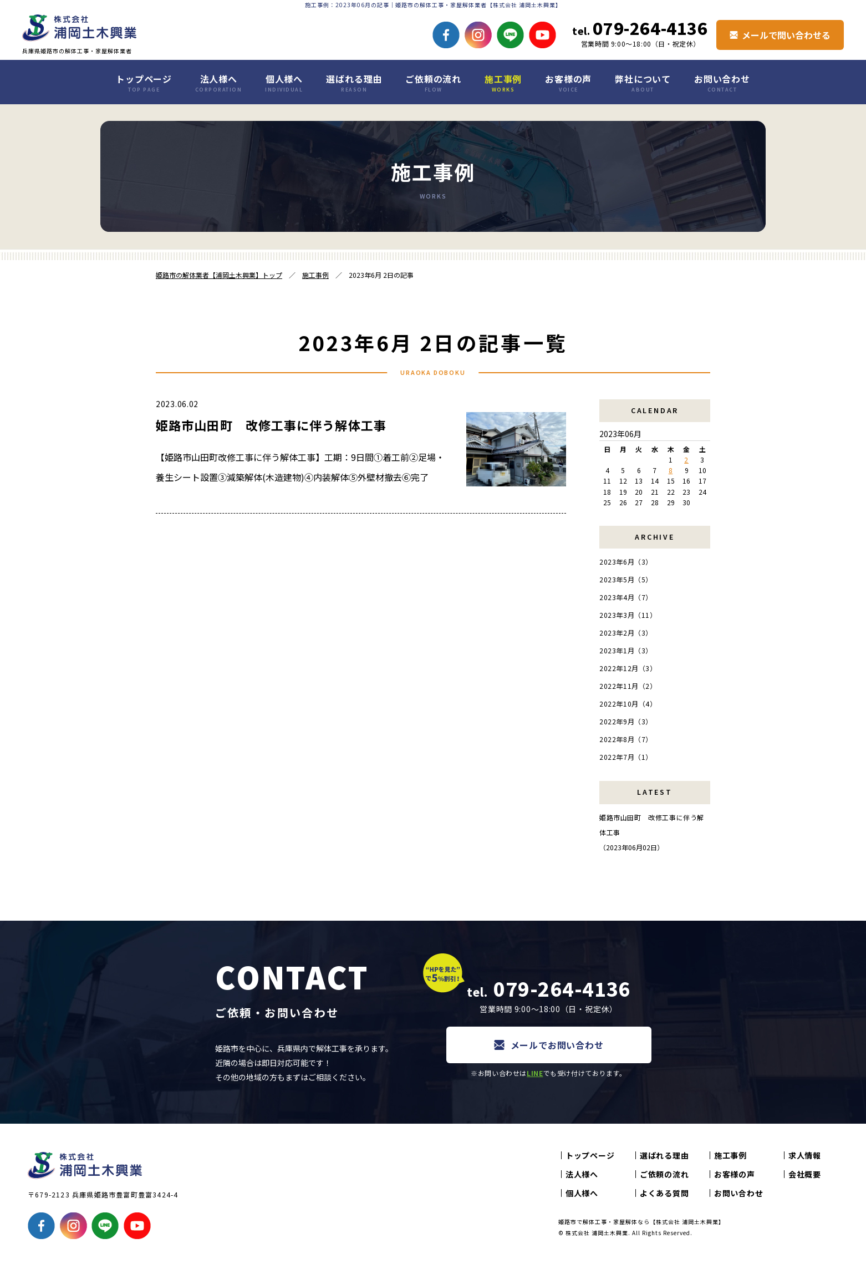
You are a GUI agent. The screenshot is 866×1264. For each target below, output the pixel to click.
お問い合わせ (722, 82)
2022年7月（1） (626, 757)
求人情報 (804, 1155)
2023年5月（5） (626, 579)
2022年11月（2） (628, 686)
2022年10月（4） (628, 703)
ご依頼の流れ (433, 82)
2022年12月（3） (628, 668)
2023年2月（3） (626, 632)
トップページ (144, 82)
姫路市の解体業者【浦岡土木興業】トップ (219, 275)
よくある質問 (664, 1193)
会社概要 (804, 1174)
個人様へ (284, 82)
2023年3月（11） (628, 615)
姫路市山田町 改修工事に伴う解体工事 (271, 425)
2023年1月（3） (626, 650)
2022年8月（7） (626, 739)
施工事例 (503, 82)
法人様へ (218, 82)
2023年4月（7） (626, 597)
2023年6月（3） (626, 561)
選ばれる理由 (354, 82)
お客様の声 (568, 82)
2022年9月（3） (626, 721)
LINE (535, 1073)
